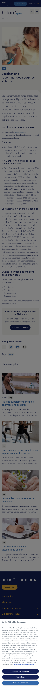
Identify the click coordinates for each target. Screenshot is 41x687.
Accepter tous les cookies (20, 671)
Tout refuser (21, 677)
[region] (20, 653)
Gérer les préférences (20, 683)
